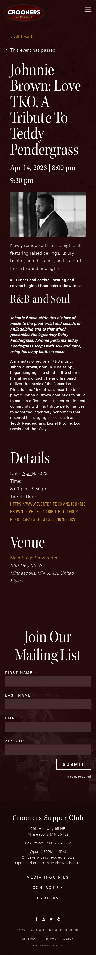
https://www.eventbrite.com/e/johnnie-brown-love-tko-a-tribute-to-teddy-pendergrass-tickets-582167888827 (48, 511)
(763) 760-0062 (57, 842)
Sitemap (30, 938)
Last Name (20, 695)
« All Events (22, 36)
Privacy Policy (59, 938)
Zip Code (16, 740)
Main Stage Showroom (33, 557)
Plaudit (58, 945)
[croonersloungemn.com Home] (24, 13)
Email (14, 717)
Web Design (40, 945)
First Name (21, 672)
